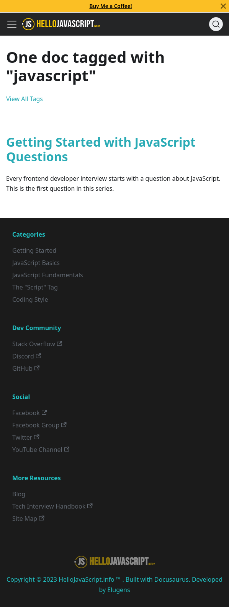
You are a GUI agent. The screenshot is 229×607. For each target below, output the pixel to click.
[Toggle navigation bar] (12, 24)
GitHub (25, 368)
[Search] (216, 24)
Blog (18, 494)
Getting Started (34, 250)
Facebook (29, 413)
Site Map (28, 518)
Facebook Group (39, 425)
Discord (26, 356)
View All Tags (24, 99)
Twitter (25, 437)
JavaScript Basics (36, 263)
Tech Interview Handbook (52, 506)
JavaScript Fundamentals (47, 275)
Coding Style (30, 299)
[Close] (223, 6)
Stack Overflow (37, 344)
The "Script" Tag (35, 287)
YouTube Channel (40, 449)
